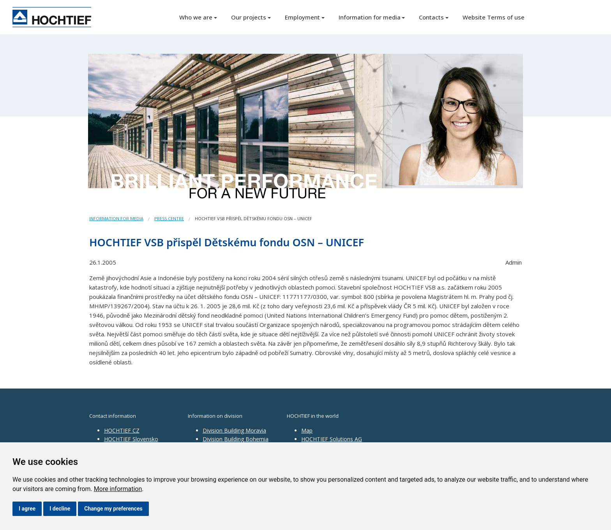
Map (307, 430)
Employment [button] (302, 17)
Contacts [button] (431, 17)
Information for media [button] (370, 17)
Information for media (116, 218)
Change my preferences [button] (113, 508)
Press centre (169, 218)
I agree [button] (27, 508)
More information (118, 489)
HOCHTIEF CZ (122, 430)
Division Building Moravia (234, 430)
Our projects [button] (248, 17)
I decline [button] (59, 508)
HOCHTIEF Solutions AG (331, 439)
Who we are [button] (195, 17)
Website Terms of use (493, 17)
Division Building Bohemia (235, 439)
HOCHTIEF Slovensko (131, 439)
